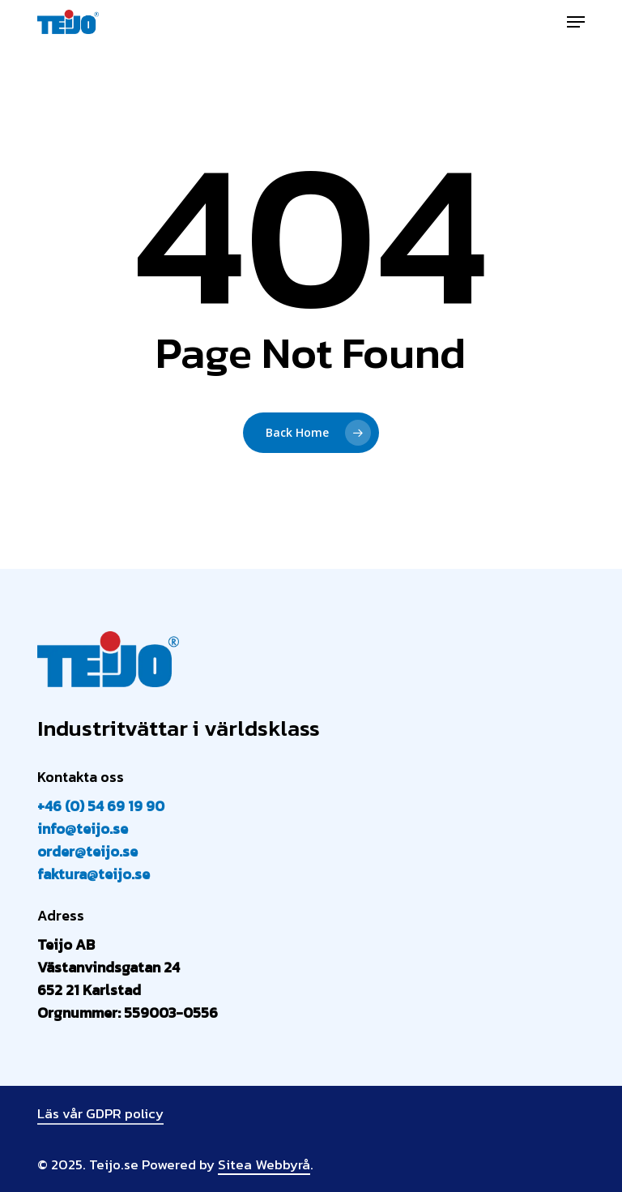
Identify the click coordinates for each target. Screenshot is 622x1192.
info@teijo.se (82, 829)
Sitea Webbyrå (264, 1164)
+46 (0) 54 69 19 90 (100, 806)
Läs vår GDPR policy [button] (100, 1113)
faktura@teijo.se (93, 874)
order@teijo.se (87, 851)
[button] (576, 22)
